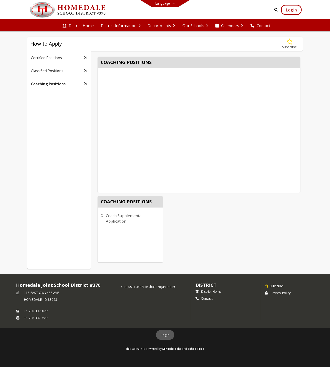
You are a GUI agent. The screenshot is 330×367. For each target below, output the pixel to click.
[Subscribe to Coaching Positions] (289, 44)
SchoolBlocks (171, 348)
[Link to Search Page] (275, 10)
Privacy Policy (278, 293)
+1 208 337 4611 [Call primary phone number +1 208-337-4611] (36, 311)
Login (165, 335)
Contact (204, 298)
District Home (208, 291)
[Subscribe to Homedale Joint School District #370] (274, 285)
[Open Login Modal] (291, 10)
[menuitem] (78, 25)
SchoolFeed (196, 348)
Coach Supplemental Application (124, 218)
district (206, 285)
